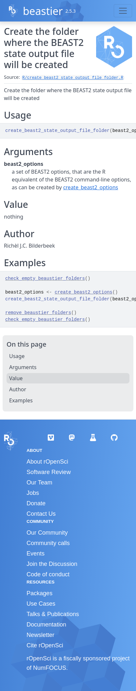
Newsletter (40, 635)
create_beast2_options (90, 187)
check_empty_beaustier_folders (45, 278)
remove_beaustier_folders (38, 312)
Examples (21, 400)
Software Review (48, 472)
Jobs (32, 493)
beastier (43, 11)
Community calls (48, 543)
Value (16, 378)
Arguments (23, 367)
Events (35, 553)
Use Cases (40, 603)
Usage (17, 356)
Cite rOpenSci (44, 645)
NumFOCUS (49, 668)
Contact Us (41, 514)
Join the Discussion (51, 564)
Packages (39, 593)
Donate (35, 503)
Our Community (47, 532)
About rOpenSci (47, 461)
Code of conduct (47, 574)
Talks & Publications (52, 614)
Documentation (46, 624)
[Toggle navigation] (123, 10)
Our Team (39, 482)
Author (17, 389)
